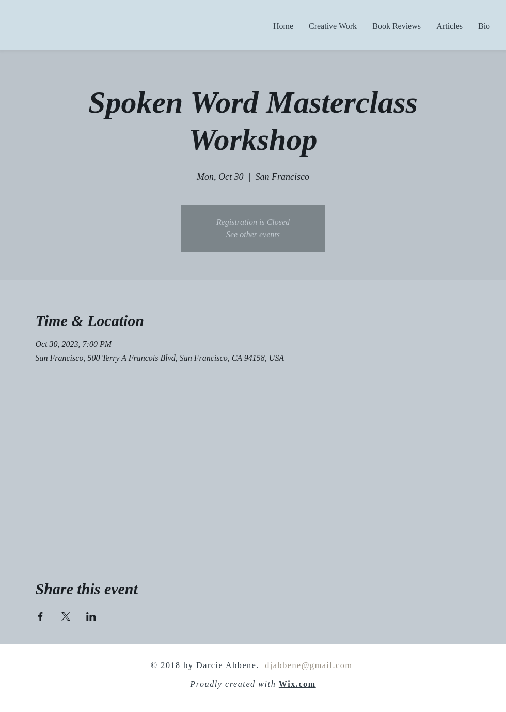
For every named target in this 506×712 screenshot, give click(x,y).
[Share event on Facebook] (40, 616)
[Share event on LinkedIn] (91, 616)
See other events (253, 234)
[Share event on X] (66, 616)
